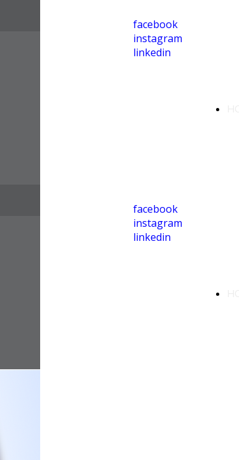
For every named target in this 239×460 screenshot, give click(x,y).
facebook (155, 24)
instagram (157, 38)
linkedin (152, 52)
